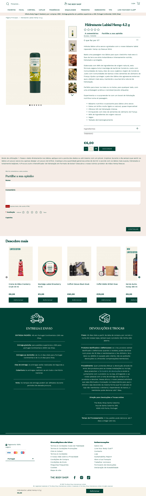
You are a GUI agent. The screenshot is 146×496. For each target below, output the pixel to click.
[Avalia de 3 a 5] (32, 212)
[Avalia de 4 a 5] (36, 212)
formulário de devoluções (110, 371)
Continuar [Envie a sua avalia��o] (133, 229)
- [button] (86, 148)
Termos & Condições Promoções (64, 448)
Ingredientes (100, 10)
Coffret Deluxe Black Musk (78, 284)
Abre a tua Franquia (102, 459)
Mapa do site (56, 470)
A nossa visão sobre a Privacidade (64, 457)
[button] (139, 277)
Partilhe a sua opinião (112, 33)
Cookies (54, 468)
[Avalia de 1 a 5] (23, 212)
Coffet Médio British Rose (107, 284)
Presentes (85, 10)
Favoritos (11, 10)
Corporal (31, 10)
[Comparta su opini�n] (92, 29)
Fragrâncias (54, 10)
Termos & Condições (59, 454)
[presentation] (30, 224)
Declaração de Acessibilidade (106, 468)
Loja (96, 454)
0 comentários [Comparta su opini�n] (91, 33)
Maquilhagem (70, 10)
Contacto (98, 451)
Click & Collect (57, 451)
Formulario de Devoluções (105, 465)
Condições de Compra (60, 459)
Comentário (10, 190)
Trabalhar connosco (102, 462)
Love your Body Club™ (127, 10)
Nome (8, 180)
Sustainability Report (103, 457)
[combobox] (21, 4)
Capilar (42, 10)
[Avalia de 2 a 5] (27, 212)
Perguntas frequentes (59, 465)
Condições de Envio (59, 462)
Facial (21, 10)
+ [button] (96, 148)
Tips (110, 10)
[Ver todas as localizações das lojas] (133, 3)
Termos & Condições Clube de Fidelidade (67, 446)
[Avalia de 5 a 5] (40, 212)
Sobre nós (98, 446)
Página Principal (12, 18)
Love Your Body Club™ (103, 448)
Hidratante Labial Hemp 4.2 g (31, 18)
